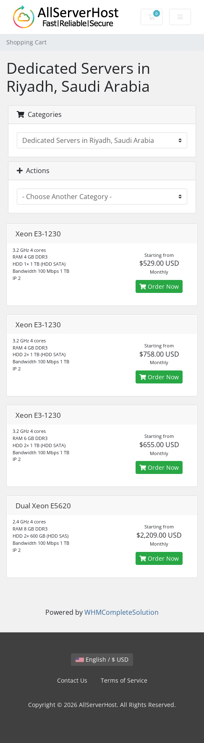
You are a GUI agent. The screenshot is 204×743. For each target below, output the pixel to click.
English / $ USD (102, 659)
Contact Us (72, 680)
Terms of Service (124, 680)
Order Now (159, 286)
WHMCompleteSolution (121, 612)
